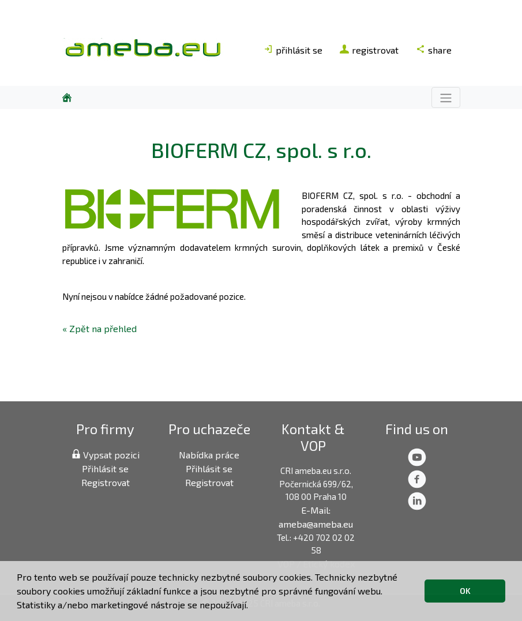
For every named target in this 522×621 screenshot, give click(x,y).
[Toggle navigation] (445, 97)
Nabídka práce (209, 454)
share (434, 49)
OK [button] (465, 591)
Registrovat (105, 482)
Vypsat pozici (106, 454)
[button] (252, 606)
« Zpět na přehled (99, 328)
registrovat (369, 49)
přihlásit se (293, 49)
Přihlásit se (105, 468)
